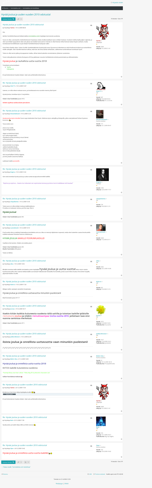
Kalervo (98, 281)
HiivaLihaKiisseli (101, 119)
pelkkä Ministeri (101, 334)
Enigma (98, 182)
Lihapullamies (101, 199)
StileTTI (99, 91)
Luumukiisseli (100, 232)
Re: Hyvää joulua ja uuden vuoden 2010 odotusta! (25, 384)
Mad (97, 427)
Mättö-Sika (100, 356)
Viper (98, 445)
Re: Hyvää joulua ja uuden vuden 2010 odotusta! (24, 83)
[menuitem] (99, 474)
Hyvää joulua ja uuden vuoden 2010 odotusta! (26, 14)
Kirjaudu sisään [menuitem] (117, 2)
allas (97, 261)
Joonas (98, 315)
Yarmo (98, 41)
